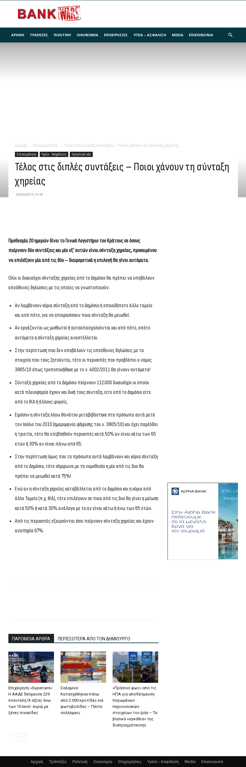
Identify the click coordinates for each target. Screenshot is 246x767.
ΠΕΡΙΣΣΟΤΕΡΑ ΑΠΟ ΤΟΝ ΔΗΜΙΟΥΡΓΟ (94, 638)
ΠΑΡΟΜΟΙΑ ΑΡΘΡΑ (31, 638)
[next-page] (22, 737)
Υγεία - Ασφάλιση (54, 154)
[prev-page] (12, 737)
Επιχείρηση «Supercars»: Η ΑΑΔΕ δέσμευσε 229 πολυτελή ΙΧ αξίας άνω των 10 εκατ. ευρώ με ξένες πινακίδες (30, 700)
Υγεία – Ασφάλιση (149, 35)
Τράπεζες (39, 35)
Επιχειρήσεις (116, 35)
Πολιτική (62, 35)
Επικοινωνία (201, 35)
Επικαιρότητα (45, 145)
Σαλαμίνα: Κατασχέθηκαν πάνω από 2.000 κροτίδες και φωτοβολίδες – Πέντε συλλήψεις (82, 700)
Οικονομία (87, 35)
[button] (230, 35)
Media (177, 35)
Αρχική (17, 35)
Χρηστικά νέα (81, 154)
